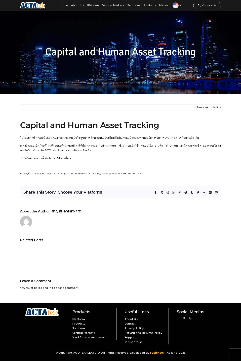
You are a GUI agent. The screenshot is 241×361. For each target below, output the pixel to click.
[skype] (190, 318)
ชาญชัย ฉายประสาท (34, 173)
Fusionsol (157, 352)
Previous (202, 107)
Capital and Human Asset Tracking (80, 173)
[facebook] (178, 318)
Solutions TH (119, 173)
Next (215, 107)
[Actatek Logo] (32, 3)
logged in (44, 287)
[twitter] (184, 318)
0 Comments (135, 173)
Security (106, 173)
